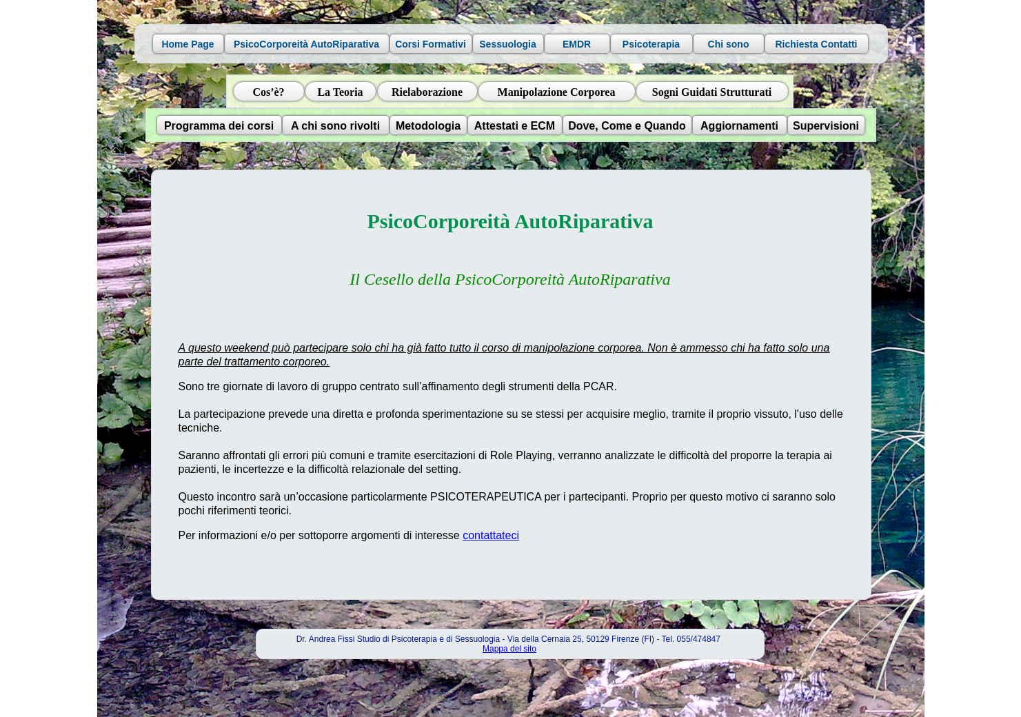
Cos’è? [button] (268, 92)
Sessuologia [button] (507, 44)
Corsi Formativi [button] (430, 44)
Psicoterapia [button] (651, 44)
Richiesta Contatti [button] (816, 44)
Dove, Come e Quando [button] (627, 126)
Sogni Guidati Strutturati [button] (711, 92)
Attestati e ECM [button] (514, 126)
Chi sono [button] (728, 44)
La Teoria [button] (340, 92)
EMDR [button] (577, 44)
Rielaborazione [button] (427, 92)
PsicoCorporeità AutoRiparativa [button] (306, 44)
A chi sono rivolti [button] (335, 126)
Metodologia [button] (428, 126)
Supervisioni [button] (826, 126)
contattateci (491, 535)
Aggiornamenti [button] (739, 126)
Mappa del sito (509, 649)
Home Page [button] (187, 44)
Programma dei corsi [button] (219, 126)
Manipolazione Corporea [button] (557, 92)
